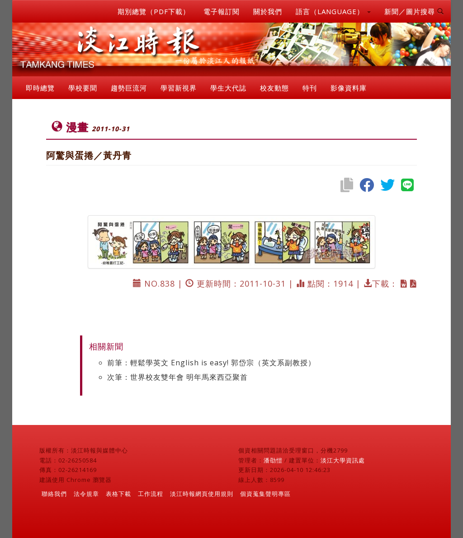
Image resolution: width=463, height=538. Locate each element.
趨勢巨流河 (129, 87)
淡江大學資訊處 (343, 460)
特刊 (309, 87)
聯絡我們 (54, 494)
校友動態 (274, 87)
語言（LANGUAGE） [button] (333, 11)
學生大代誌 (228, 87)
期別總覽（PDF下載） (154, 11)
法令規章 (86, 494)
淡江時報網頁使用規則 (201, 494)
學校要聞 (82, 87)
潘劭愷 (273, 460)
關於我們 (267, 11)
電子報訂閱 (221, 11)
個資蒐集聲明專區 (265, 494)
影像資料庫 (349, 87)
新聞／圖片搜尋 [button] (414, 11)
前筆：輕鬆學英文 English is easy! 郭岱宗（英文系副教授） (211, 363)
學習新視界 (179, 87)
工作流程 (150, 494)
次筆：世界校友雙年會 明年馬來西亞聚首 (177, 377)
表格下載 (118, 494)
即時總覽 (40, 87)
